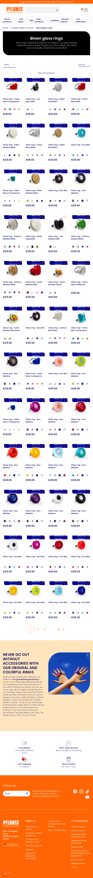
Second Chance (64, 20)
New (32, 20)
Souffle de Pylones (34, 845)
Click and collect (78, 826)
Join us (74, 867)
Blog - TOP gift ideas (57, 830)
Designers (30, 849)
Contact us (12, 844)
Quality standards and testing (79, 841)
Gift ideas (20, 20)
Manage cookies (78, 863)
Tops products (39, 20)
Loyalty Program (78, 830)
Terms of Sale (77, 847)
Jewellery (54, 20)
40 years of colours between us (34, 834)
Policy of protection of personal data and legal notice (80, 853)
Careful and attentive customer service (57, 824)
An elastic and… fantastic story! (32, 840)
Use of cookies (77, 859)
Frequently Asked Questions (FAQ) (78, 835)
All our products (7, 20)
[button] (5, 874)
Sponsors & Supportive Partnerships (31, 856)
